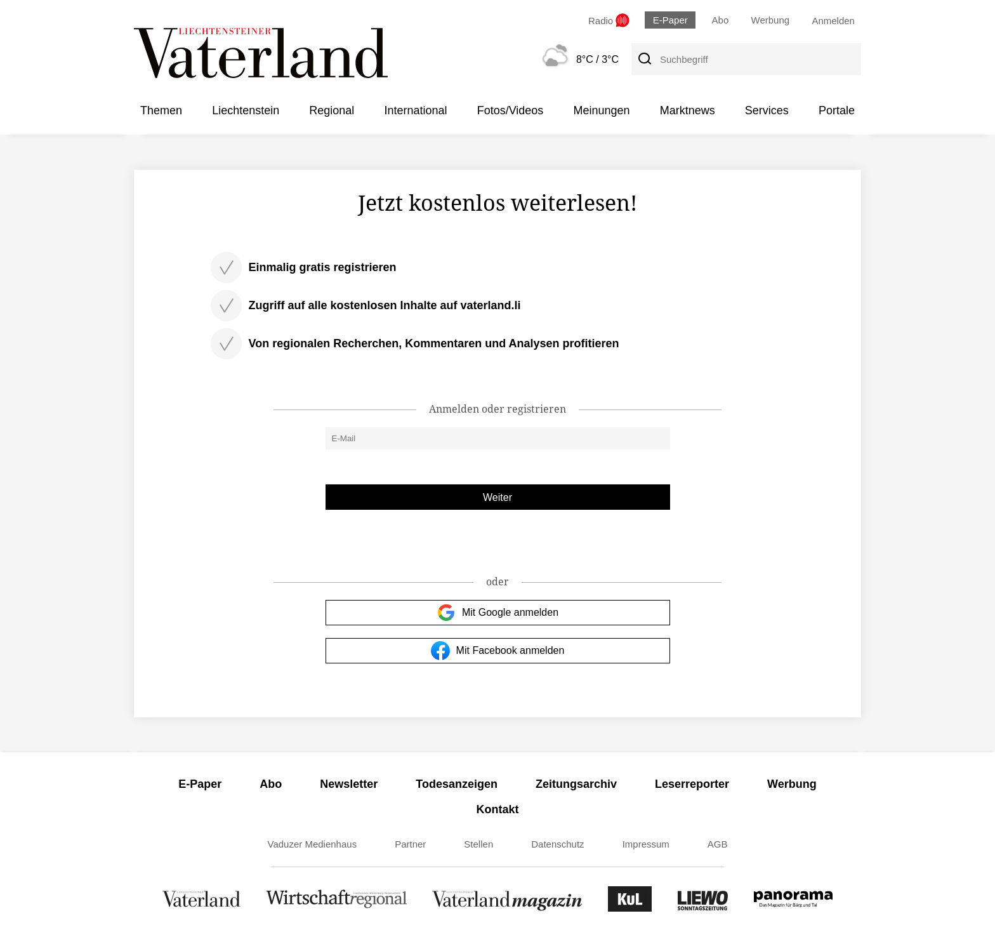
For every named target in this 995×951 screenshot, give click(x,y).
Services (767, 110)
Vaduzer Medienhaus (312, 844)
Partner (410, 844)
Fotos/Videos (510, 110)
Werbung (770, 20)
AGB (718, 844)
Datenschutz (557, 844)
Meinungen (601, 110)
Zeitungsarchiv (576, 784)
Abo (720, 20)
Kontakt (498, 809)
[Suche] (644, 59)
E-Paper (670, 20)
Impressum (646, 844)
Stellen (478, 844)
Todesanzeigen (457, 784)
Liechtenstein (245, 110)
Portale (837, 110)
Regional (331, 110)
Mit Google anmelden (497, 612)
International (415, 110)
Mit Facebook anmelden (498, 650)
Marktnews (687, 110)
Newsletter (349, 784)
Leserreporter (692, 784)
